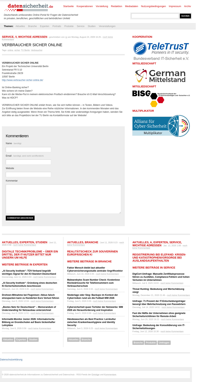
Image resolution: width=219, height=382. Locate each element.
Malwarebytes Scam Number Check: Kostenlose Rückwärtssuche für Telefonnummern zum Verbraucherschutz (93, 282)
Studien (92, 26)
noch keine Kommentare (24, 245)
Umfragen (164, 342)
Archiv (187, 6)
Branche (32, 26)
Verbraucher (36, 50)
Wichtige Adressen (32, 36)
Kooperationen (85, 6)
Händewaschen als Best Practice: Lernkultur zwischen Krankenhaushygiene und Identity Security (91, 322)
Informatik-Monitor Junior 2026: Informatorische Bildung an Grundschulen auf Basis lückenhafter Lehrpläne (28, 322)
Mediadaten (131, 6)
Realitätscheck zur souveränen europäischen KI (92, 253)
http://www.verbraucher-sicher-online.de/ (22, 80)
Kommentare (110, 374)
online (10, 50)
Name (13, 143)
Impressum (175, 6)
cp (66, 37)
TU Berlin (25, 50)
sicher (17, 50)
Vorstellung (102, 6)
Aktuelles (20, 26)
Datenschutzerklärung (11, 359)
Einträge (95, 374)
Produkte (69, 26)
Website (10, 168)
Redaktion (116, 6)
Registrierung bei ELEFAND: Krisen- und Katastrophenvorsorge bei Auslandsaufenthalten (159, 257)
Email (25, 155)
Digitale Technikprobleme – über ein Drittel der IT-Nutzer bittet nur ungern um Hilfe (30, 254)
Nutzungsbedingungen (153, 6)
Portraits (56, 26)
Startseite (68, 6)
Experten (44, 26)
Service (80, 26)
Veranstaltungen (107, 26)
